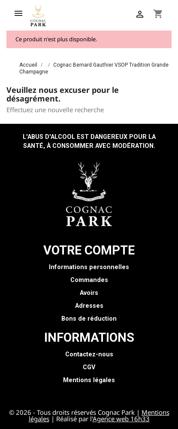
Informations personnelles (89, 267)
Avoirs (89, 293)
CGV (89, 367)
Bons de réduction (89, 318)
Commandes (89, 280)
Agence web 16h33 (121, 418)
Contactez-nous (89, 354)
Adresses (89, 305)
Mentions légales (89, 380)
